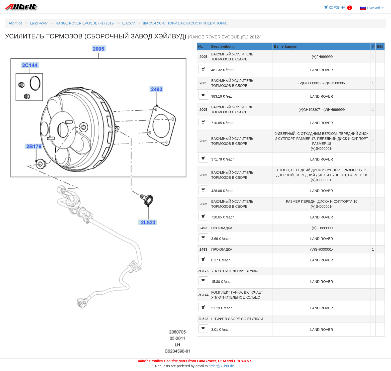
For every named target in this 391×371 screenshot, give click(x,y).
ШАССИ (128, 23)
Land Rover (39, 23)
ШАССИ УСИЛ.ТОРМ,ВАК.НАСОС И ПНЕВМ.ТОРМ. (185, 23)
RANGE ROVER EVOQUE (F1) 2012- (85, 23)
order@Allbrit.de (221, 366)
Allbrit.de (15, 23)
